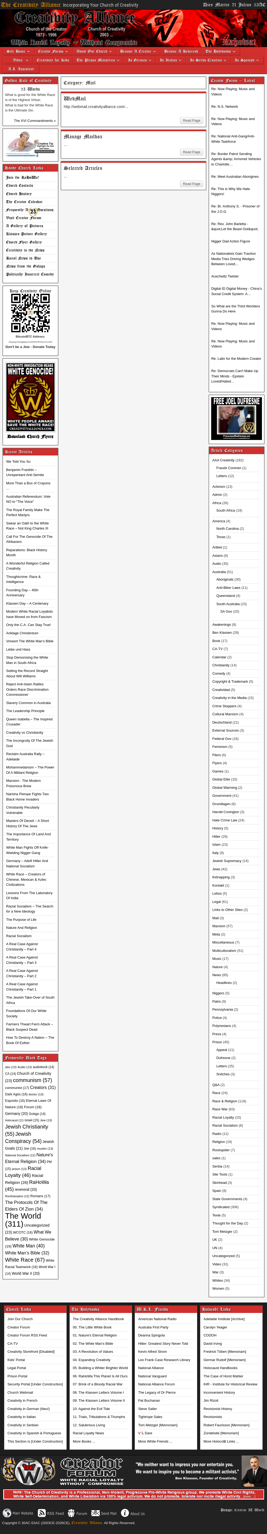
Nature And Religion (21, 928)
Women (218, 1288)
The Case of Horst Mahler (223, 1376)
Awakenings (221, 625)
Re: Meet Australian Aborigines (235, 177)
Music (216, 959)
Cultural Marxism (225, 714)
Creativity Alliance (87, 1523)
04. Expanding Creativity (92, 1360)
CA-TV (217, 649)
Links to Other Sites (227, 910)
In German (137, 60)
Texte (216, 1215)
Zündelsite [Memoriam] (221, 1433)
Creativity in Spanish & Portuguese (34, 1433)
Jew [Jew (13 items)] (46, 1120)
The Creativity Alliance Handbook (98, 1319)
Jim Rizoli (210, 1400)
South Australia (227, 604)
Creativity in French (22, 1400)
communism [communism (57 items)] (32, 1080)
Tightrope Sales (150, 1417)
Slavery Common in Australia (28, 703)
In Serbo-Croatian (206, 60)
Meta (216, 934)
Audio (216, 564)
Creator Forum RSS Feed (27, 1335)
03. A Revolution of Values (93, 1352)
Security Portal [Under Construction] (35, 1384)
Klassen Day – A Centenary (27, 603)
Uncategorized (223, 1256)
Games (217, 771)
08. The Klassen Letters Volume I (98, 1392)
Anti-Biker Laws (228, 588)
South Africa (225, 510)
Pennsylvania (222, 1009)
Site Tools (219, 1174)
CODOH (209, 1335)
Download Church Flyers (30, 437)
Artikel (217, 547)
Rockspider (221, 1150)
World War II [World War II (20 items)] (26, 1273)
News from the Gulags (25, 266)
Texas (220, 537)
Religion (218, 1142)
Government (221, 796)
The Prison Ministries (96, 60)
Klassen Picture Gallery (26, 234)
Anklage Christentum (22, 633)
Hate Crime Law (224, 820)
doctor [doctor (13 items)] (36, 1094)
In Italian (168, 60)
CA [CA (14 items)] (10, 1074)
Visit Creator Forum (23, 218)
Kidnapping (221, 877)
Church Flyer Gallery (24, 242)
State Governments (227, 1199)
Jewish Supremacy (226, 861)
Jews (216, 869)
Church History (19, 194)
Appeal (221, 1050)
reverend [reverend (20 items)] (26, 1189)
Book (216, 641)
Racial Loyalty (223, 1117)
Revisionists (212, 1417)
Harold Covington (225, 812)
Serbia (217, 1166)
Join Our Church (20, 1319)
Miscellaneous (223, 942)
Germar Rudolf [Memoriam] (224, 1360)
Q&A (215, 1085)
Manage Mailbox (83, 137)
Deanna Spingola (151, 1335)
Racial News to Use (23, 258)
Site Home (16, 51)
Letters (221, 476)
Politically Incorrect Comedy (30, 274)
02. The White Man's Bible (93, 1344)
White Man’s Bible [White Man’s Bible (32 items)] (27, 1252)
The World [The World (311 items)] (23, 1219)
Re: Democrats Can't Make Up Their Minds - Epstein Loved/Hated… (234, 376)
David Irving (212, 1344)
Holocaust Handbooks (220, 1368)
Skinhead (219, 1183)
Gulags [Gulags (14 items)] (37, 1114)
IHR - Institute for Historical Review (230, 1384)
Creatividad (221, 690)
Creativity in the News (25, 250)
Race (216, 1093)
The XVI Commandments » (35, 121)
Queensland (225, 596)
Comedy (218, 673)
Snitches (223, 1074)
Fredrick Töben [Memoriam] (224, 1352)
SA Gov (226, 611)
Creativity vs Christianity (24, 733)
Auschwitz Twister (225, 276)
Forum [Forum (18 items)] (33, 1107)
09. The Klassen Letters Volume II (99, 1400)
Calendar (219, 657)
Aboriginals (224, 579)
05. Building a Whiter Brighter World (100, 1368)
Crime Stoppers (224, 706)
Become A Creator (135, 51)
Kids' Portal (16, 1360)
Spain (216, 1191)
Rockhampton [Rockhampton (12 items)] (17, 1196)
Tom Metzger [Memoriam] (157, 1425)
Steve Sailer (147, 1409)
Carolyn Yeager (215, 1327)
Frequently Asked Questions (30, 210)
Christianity (220, 665)
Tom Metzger (222, 1232)
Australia (219, 572)
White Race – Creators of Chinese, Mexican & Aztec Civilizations (26, 879)
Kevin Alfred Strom (152, 1352)
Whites (217, 1280)
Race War (219, 1109)
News (216, 975)
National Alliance (151, 1368)
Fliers (216, 755)
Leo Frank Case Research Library (164, 1360)
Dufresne (223, 1058)
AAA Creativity (223, 460)
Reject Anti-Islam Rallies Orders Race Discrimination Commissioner (27, 689)
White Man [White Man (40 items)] (29, 1246)
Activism (218, 487)
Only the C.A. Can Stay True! (28, 625)
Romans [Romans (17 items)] (40, 1196)
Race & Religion (224, 1101)
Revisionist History (217, 1409)
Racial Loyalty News (88, 1433)
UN (214, 1248)
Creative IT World (249, 1510)
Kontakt (218, 885)
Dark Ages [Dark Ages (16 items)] (16, 1094)
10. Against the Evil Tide (91, 1409)
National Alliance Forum (156, 1384)
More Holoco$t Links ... (221, 1441)
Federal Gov (221, 739)
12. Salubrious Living (89, 1425)
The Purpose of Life (21, 920)
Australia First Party (153, 1327)
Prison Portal (17, 1376)
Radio (216, 1134)
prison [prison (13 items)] (19, 1168)
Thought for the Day (227, 1223)
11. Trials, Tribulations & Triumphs (99, 1417)
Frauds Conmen (228, 468)
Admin (217, 495)
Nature (217, 967)
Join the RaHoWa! (22, 177)
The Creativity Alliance (31, 5)
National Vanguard (152, 1376)
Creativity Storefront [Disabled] (30, 1352)
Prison (217, 1042)
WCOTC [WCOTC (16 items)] (23, 1232)
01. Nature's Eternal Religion (95, 1335)
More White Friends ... (155, 1441)
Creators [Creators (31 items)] (43, 1087)
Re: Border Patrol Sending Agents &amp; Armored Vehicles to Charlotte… (236, 159)
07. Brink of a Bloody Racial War (98, 1384)
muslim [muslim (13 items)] (45, 1148)
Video (15, 60)
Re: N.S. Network (224, 107)
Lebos (217, 893)
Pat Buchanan (149, 1400)
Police (217, 1018)
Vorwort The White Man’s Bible (29, 641)
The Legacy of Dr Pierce (156, 1392)
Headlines (224, 983)
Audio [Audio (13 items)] (25, 1067)
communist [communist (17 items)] (17, 1088)
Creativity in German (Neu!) (28, 1409)
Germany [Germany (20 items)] (16, 1113)
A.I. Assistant (21, 69)
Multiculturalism (224, 951)
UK (214, 1240)
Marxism (218, 926)
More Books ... (84, 1441)
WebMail (75, 99)
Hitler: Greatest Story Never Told (163, 1344)
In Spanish (244, 60)
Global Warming (224, 788)
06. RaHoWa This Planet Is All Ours (100, 1376)
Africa (216, 503)
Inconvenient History (219, 1392)
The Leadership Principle (25, 711)
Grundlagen (221, 804)
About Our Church (91, 51)
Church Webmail (20, 1392)
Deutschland (221, 722)
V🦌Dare (145, 1433)
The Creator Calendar (24, 202)
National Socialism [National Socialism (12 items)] (20, 1155)
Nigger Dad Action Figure (230, 241)
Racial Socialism (19, 936)
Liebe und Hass (18, 649)
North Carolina (227, 529)
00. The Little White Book (92, 1327)
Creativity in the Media (229, 698)
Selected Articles (83, 168)
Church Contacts (19, 185)
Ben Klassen (222, 633)
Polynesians (221, 1026)
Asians (217, 556)
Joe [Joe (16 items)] (29, 1148)
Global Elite (221, 779)
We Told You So (18, 461)
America (218, 521)
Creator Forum (51, 51)
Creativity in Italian (21, 1417)
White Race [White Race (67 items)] (25, 1260)
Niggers (218, 993)
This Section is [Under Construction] (35, 1441)
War (215, 1272)
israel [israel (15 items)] (32, 1120)
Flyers (217, 763)
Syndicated (220, 1207)
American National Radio (157, 1319)
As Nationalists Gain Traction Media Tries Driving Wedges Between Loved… (233, 259)
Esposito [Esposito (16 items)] (15, 1101)
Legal (216, 902)
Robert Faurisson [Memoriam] (226, 1425)
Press (216, 1034)
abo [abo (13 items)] (11, 1067)
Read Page (191, 120)
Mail (215, 918)
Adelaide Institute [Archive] (224, 1319)
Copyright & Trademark (230, 681)
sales (216, 1158)
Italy (215, 853)
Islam (216, 845)
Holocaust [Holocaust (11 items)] (14, 1120)
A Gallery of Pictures (24, 226)
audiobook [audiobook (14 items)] (43, 1067)
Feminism (219, 747)
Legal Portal (16, 1368)
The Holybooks (218, 51)
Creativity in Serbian (22, 1425)
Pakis (216, 1001)
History (217, 828)
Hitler (216, 836)
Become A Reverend (181, 51)
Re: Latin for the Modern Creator (236, 359)
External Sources (225, 730)
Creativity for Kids (53, 60)
